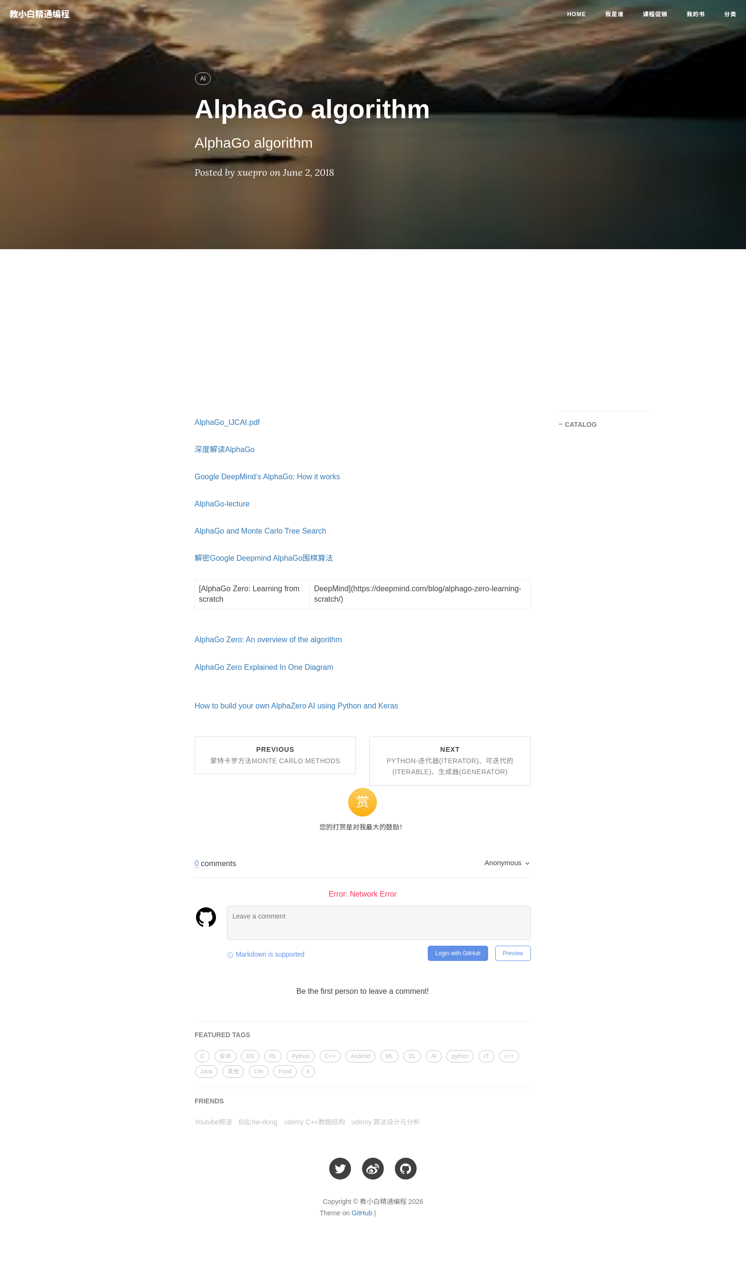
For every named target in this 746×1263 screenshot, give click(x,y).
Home (576, 14)
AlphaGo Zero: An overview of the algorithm (268, 640)
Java (206, 1071)
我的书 (696, 14)
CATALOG (581, 424)
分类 (730, 14)
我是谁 (614, 14)
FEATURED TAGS (222, 1035)
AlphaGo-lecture (222, 504)
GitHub (362, 1213)
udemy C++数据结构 (314, 1122)
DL (412, 1056)
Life (258, 1071)
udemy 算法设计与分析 (386, 1122)
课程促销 (655, 14)
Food (284, 1071)
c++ (509, 1056)
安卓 (225, 1056)
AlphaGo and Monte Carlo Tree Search (260, 531)
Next (450, 761)
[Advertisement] (373, 325)
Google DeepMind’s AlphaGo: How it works (267, 477)
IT (486, 1056)
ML (389, 1056)
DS (250, 1056)
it (308, 1071)
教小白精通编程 (39, 14)
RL (272, 1056)
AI (203, 78)
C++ (330, 1056)
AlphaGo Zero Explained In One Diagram (264, 667)
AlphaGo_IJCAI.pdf (227, 422)
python (460, 1056)
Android (360, 1056)
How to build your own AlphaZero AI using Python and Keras (296, 706)
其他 (233, 1071)
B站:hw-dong (258, 1122)
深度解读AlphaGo (225, 449)
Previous (275, 755)
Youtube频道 (213, 1122)
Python (300, 1056)
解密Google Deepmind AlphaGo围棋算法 (264, 558)
